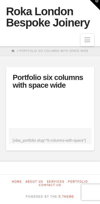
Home (17, 181)
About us (34, 181)
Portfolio (78, 181)
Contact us (50, 185)
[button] (87, 40)
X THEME (66, 196)
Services (55, 181)
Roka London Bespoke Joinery (48, 17)
